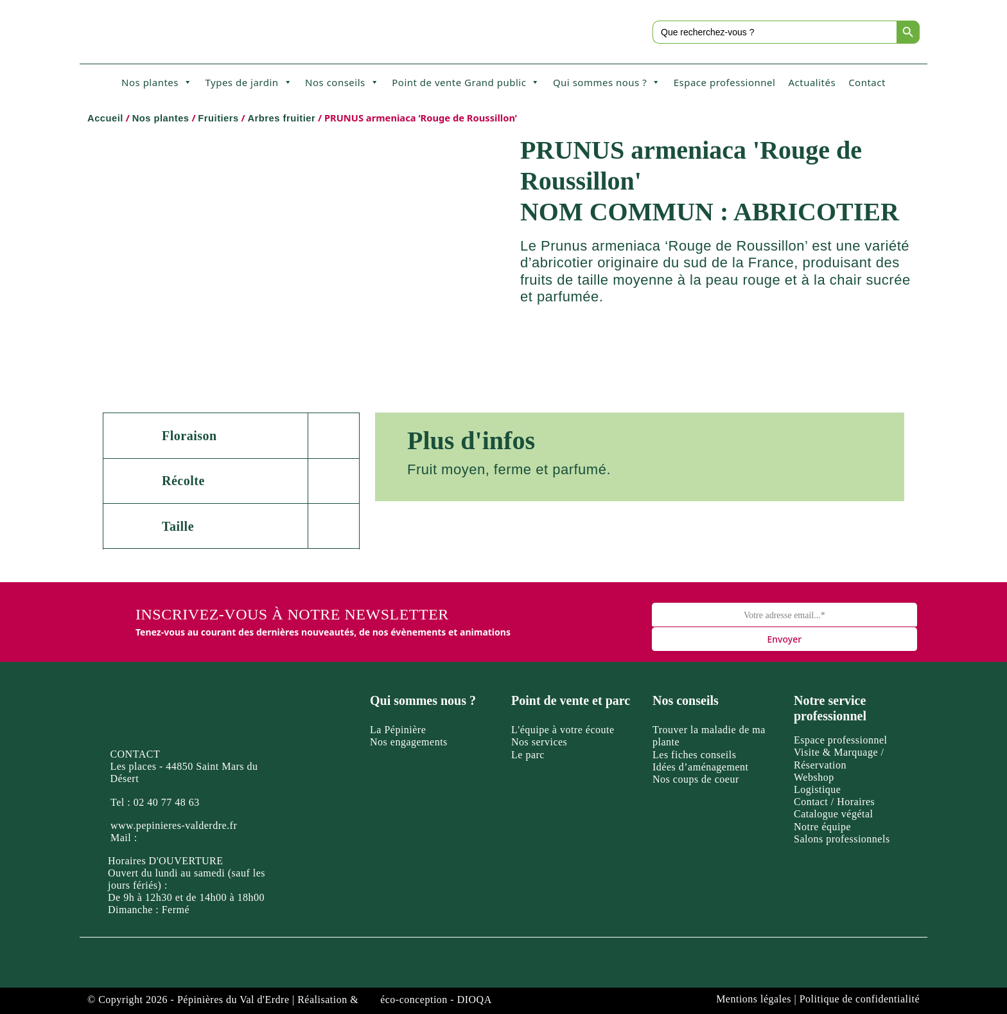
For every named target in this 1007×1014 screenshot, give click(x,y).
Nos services (539, 741)
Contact (867, 82)
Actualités (812, 82)
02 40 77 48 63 (167, 802)
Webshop (814, 777)
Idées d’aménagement (700, 766)
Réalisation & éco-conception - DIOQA (394, 999)
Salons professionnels (842, 838)
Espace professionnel (725, 82)
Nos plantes (156, 82)
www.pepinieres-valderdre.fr (173, 825)
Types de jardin (248, 82)
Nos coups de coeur (695, 779)
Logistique (817, 789)
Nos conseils (342, 82)
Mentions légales (753, 998)
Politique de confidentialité (860, 998)
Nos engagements (409, 741)
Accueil (105, 118)
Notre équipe (822, 826)
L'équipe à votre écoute (563, 729)
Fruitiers (218, 118)
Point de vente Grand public (466, 82)
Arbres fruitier (281, 118)
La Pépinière (398, 729)
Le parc (528, 754)
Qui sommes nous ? (607, 82)
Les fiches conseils (694, 754)
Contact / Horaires (834, 801)
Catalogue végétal (833, 813)
